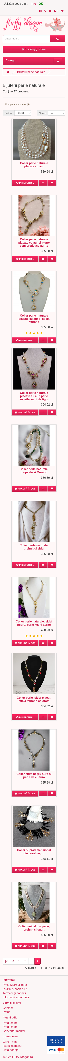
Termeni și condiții (14, 993)
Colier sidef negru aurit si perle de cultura (34, 775)
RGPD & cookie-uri (15, 989)
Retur (6, 1012)
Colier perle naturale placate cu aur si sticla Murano (34, 318)
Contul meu (10, 1041)
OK (41, 3)
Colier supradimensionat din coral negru (34, 852)
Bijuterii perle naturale (31, 72)
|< (6, 961)
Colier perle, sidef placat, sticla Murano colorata (34, 699)
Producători (10, 1026)
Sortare (9, 113)
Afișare (42, 113)
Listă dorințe (10, 1049)
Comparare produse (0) (17, 104)
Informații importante (16, 997)
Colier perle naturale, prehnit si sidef (34, 547)
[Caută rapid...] (57, 38)
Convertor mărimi (14, 1031)
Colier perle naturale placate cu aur (34, 165)
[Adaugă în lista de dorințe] (52, 183)
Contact (8, 1007)
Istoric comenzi (12, 1045)
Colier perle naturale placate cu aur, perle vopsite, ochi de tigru (34, 396)
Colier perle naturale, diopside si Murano (34, 471)
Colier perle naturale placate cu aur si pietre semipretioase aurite (34, 242)
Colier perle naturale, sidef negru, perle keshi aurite (34, 623)
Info (33, 3)
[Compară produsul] (42, 183)
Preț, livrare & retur (15, 984)
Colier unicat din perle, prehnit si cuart (34, 928)
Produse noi (10, 1022)
